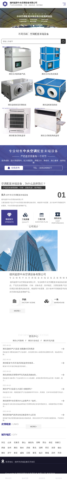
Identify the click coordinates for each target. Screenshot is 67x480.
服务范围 (25, 476)
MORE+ (54, 311)
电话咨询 (58, 476)
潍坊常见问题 (48, 399)
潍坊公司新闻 (18, 399)
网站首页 (8, 476)
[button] (33, 25)
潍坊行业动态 (33, 399)
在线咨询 (14, 185)
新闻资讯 (42, 476)
